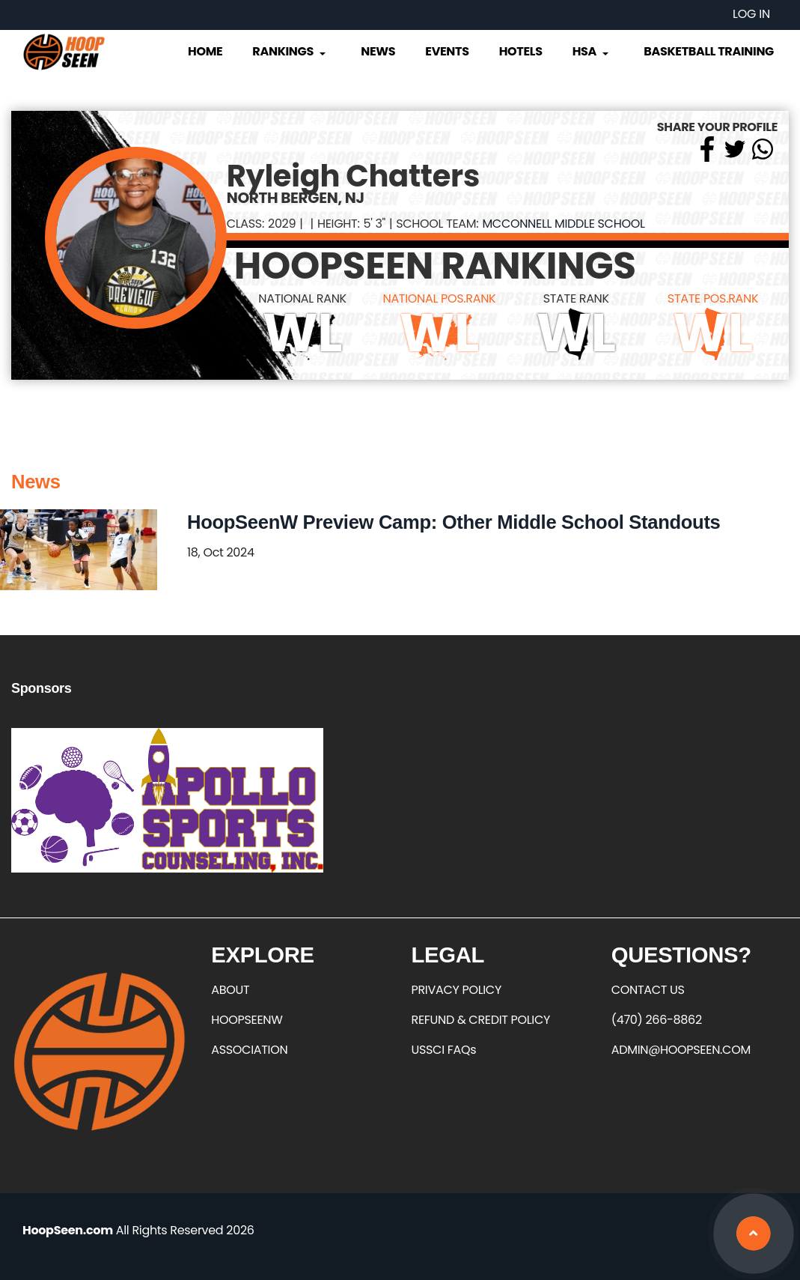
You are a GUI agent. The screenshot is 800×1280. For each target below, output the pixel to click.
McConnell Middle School (563, 223)
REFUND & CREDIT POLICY (481, 1019)
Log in (751, 13)
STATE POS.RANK (713, 298)
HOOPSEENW (246, 1019)
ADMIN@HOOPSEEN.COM (681, 1049)
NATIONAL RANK (302, 298)
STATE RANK (576, 298)
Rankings (290, 51)
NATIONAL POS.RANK (438, 298)
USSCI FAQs (444, 1049)
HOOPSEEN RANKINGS (435, 266)
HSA (591, 51)
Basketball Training (709, 51)
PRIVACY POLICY (456, 989)
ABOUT (230, 989)
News (378, 51)
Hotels (521, 51)
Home (205, 51)
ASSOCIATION (249, 1049)
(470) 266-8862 (656, 1019)
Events (446, 51)
